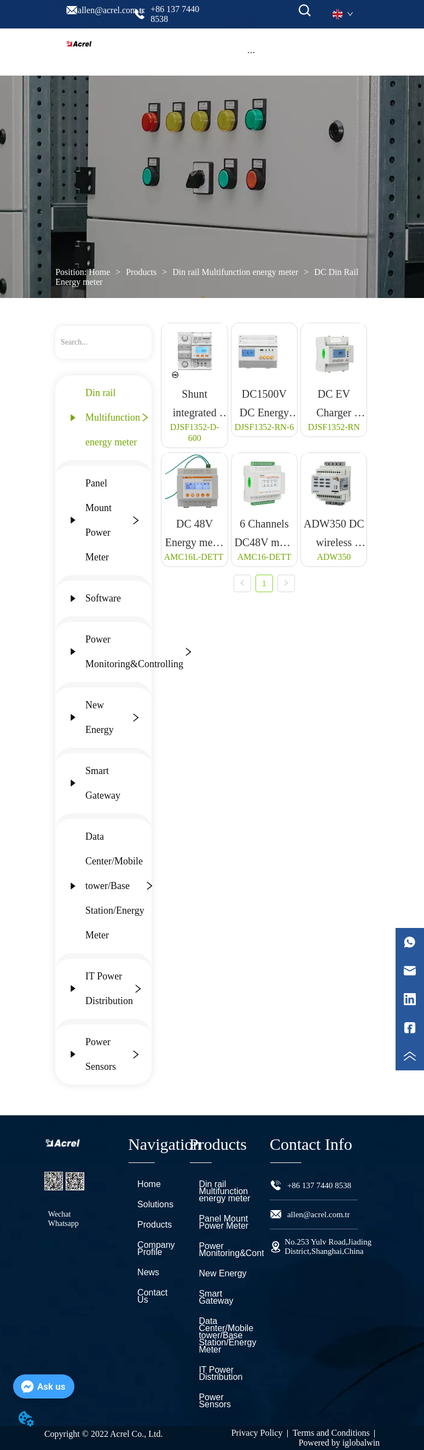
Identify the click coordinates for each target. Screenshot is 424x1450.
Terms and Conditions (331, 1432)
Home (99, 272)
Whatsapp (63, 1223)
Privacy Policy (257, 1432)
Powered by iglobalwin (339, 1442)
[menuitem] (250, 52)
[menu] (250, 52)
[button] (251, 52)
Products (141, 272)
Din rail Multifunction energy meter (235, 272)
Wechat (59, 1214)
